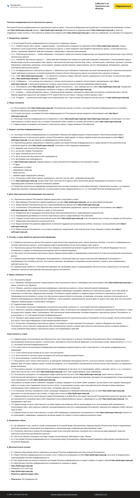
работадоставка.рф (20, 494)
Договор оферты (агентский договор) (64, 494)
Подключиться (123, 6)
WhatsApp (99, 8)
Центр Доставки (15, 5)
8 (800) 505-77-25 (100, 494)
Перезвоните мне (102, 6)
